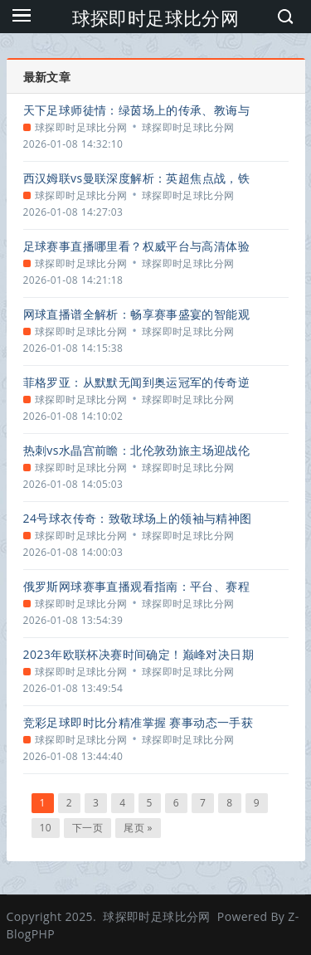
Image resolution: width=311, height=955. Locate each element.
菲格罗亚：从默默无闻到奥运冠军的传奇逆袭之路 (136, 382)
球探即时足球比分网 (156, 17)
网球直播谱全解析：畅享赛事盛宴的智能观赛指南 (136, 314)
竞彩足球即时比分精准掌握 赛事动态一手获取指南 (138, 722)
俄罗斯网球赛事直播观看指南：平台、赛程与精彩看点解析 (136, 586)
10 (46, 828)
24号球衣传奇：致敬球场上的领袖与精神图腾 (137, 518)
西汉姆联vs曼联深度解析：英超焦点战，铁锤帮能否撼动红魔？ (136, 178)
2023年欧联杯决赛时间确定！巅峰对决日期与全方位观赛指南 (138, 654)
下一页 (87, 828)
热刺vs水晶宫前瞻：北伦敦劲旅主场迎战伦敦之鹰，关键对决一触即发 (136, 450)
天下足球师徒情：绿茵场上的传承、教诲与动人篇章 (136, 110)
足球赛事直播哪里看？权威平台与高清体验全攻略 (136, 246)
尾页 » (138, 828)
